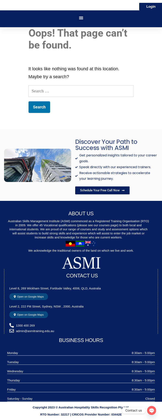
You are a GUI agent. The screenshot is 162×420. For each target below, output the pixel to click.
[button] (81, 17)
